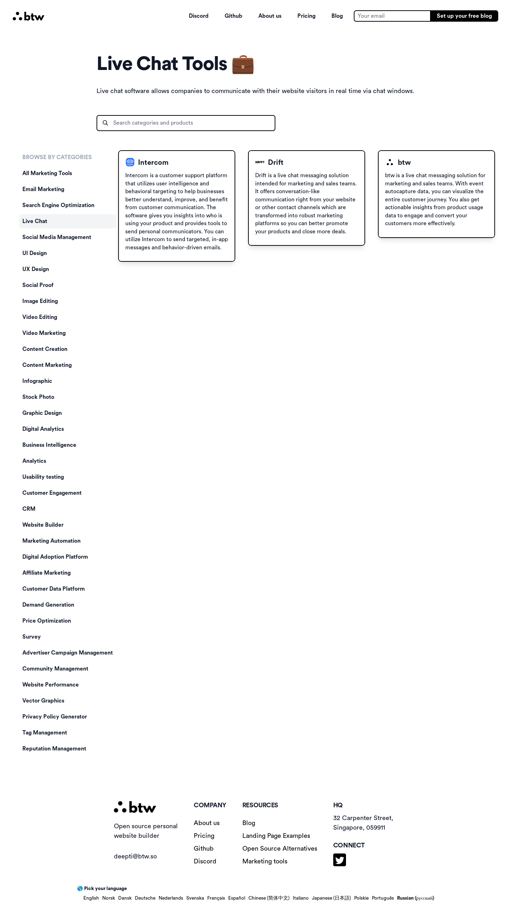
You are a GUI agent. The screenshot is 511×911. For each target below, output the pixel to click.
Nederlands (171, 898)
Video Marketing (44, 333)
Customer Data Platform (53, 589)
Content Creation (44, 349)
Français (216, 898)
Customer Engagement (52, 493)
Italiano (301, 898)
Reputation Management (54, 749)
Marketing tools (264, 861)
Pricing (306, 16)
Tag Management (44, 733)
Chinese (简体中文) (269, 898)
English (91, 898)
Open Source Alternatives (279, 848)
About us (269, 16)
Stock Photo (38, 397)
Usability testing (43, 477)
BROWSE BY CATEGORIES (57, 157)
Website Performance (50, 685)
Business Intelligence (49, 445)
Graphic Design (42, 413)
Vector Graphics (43, 701)
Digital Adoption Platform (55, 557)
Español (236, 898)
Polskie (361, 898)
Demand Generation (48, 605)
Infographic (37, 381)
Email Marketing (43, 189)
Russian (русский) (415, 898)
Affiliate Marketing (46, 573)
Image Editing (40, 301)
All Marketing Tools (47, 173)
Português (383, 898)
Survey (31, 637)
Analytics (34, 461)
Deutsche (145, 898)
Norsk (108, 898)
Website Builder (43, 525)
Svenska (195, 898)
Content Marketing (47, 365)
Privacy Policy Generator (54, 717)
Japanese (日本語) (331, 898)
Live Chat (34, 221)
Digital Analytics (43, 429)
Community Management (55, 669)
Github (233, 16)
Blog (337, 16)
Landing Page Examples (276, 836)
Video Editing (39, 317)
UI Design (34, 253)
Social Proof (38, 285)
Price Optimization (46, 621)
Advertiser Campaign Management (67, 653)
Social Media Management (56, 237)
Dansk (125, 898)
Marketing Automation (51, 541)
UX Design (35, 269)
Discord (199, 16)
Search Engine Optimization (58, 205)
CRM (28, 509)
